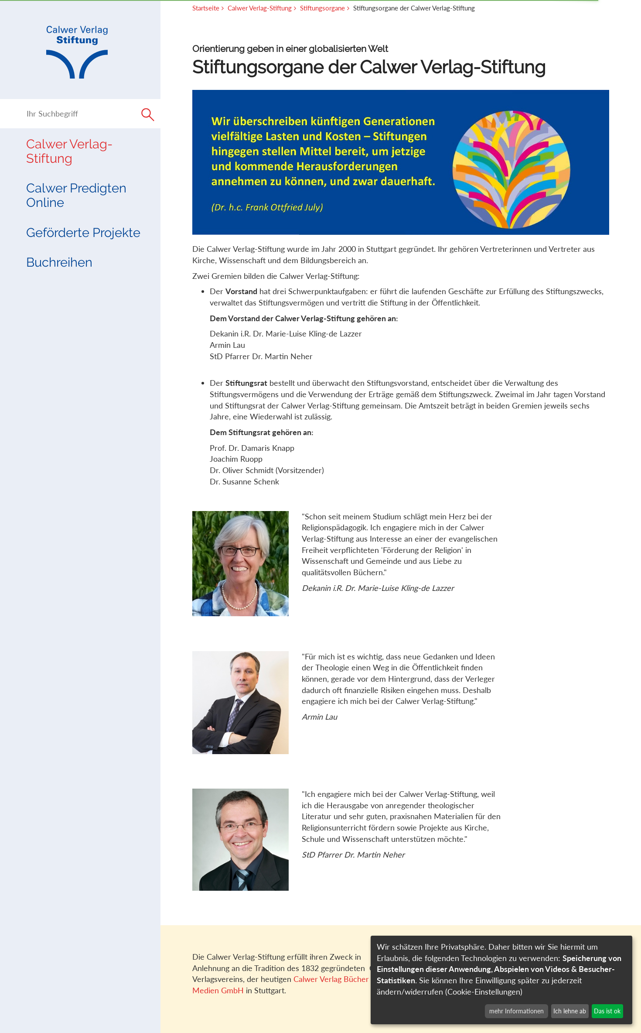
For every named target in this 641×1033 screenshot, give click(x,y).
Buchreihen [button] (59, 262)
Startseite (205, 8)
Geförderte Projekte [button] (83, 232)
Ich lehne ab (569, 1011)
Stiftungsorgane (322, 8)
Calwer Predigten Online (76, 195)
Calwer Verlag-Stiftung (260, 8)
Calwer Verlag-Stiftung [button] (69, 151)
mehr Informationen (516, 1011)
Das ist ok (607, 1011)
